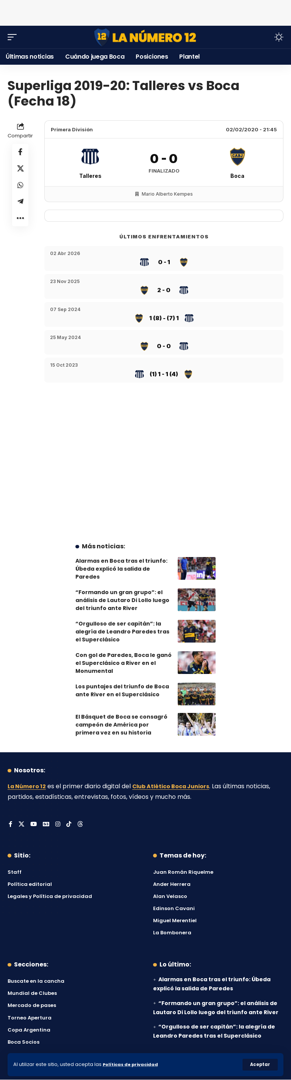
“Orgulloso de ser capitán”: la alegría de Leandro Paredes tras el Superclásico (122, 631)
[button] (260, 1064)
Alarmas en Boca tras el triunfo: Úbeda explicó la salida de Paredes (121, 568)
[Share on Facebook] (20, 153)
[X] (21, 824)
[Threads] (82, 824)
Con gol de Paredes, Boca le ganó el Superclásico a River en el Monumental (123, 663)
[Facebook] (11, 824)
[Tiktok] (70, 824)
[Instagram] (59, 824)
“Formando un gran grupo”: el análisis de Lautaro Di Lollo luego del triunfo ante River (122, 600)
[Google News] (47, 824)
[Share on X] (20, 171)
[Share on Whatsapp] (20, 189)
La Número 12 (28, 786)
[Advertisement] (145, 11)
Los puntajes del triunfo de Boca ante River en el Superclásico (122, 690)
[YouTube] (34, 824)
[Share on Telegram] (20, 207)
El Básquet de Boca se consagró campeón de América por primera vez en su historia (121, 724)
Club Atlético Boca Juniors (178, 786)
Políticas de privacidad (133, 1064)
